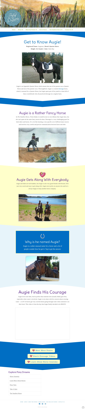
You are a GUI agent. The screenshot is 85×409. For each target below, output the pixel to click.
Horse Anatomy (14, 376)
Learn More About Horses (18, 381)
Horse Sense (41, 401)
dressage (61, 89)
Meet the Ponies (33, 401)
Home (21, 401)
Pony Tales (13, 385)
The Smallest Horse (16, 393)
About (26, 401)
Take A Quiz (13, 389)
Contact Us (61, 401)
